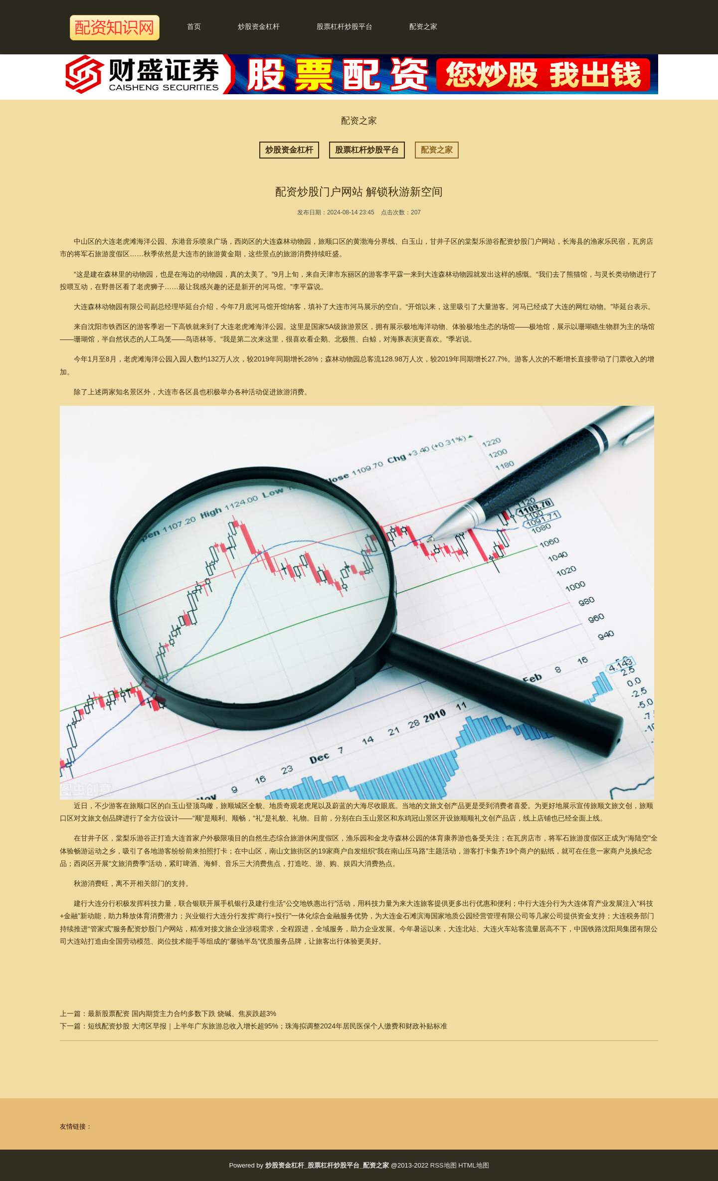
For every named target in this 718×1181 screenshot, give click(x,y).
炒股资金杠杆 (259, 26)
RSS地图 (443, 1165)
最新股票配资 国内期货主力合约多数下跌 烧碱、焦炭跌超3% (182, 1013)
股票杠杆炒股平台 (344, 26)
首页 (194, 26)
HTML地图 (473, 1165)
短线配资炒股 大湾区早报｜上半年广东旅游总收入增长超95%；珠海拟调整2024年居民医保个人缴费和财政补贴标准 (267, 1026)
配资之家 (423, 26)
